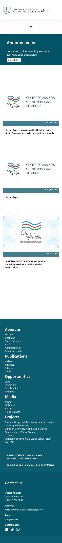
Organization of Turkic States (20, 432)
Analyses (9, 364)
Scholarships (11, 388)
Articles (9, 368)
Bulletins (9, 361)
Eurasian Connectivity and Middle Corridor (26, 428)
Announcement (13, 348)
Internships (10, 385)
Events (8, 408)
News (8, 402)
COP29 (9, 435)
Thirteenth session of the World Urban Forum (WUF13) (28, 440)
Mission (9, 334)
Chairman (10, 338)
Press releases (12, 412)
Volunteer (10, 391)
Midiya (50, 465)
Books (8, 371)
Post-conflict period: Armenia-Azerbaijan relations (30, 422)
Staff (7, 344)
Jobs (7, 381)
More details (14, 60)
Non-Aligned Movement (17, 425)
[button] (45, 10)
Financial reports (13, 351)
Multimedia (10, 405)
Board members (13, 341)
